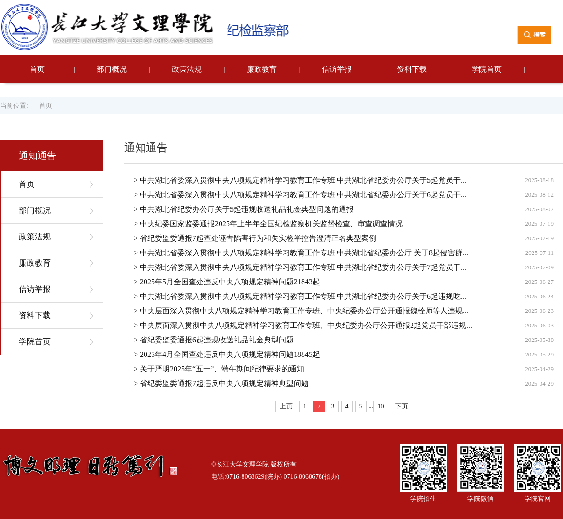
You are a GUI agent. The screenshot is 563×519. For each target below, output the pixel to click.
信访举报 (337, 69)
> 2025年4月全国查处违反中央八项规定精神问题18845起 (227, 354)
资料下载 (412, 69)
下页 (401, 406)
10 (381, 406)
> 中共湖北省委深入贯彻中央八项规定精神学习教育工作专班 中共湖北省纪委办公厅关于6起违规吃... (300, 296)
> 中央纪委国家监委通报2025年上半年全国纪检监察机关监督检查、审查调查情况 (268, 224)
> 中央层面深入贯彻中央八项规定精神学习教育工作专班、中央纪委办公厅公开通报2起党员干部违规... (303, 325)
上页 (286, 406)
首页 (37, 69)
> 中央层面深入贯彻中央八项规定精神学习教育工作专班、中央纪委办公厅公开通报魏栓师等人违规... (301, 311)
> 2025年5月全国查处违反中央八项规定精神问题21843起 (227, 282)
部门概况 (112, 69)
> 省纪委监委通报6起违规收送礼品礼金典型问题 (214, 340)
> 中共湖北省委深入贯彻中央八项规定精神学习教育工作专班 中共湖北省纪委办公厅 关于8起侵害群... (301, 253)
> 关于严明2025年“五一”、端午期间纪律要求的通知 (219, 369)
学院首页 (487, 69)
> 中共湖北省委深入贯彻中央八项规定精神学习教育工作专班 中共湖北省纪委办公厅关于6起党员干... (300, 195)
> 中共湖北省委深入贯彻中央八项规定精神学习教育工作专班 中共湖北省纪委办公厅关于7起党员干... (300, 267)
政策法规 (187, 69)
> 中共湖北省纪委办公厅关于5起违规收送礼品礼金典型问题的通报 (244, 209)
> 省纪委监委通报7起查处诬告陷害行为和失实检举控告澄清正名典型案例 (255, 238)
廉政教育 (262, 69)
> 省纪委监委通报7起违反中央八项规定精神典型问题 (221, 383)
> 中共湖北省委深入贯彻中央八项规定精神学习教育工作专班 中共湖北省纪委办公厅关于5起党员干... (300, 180)
